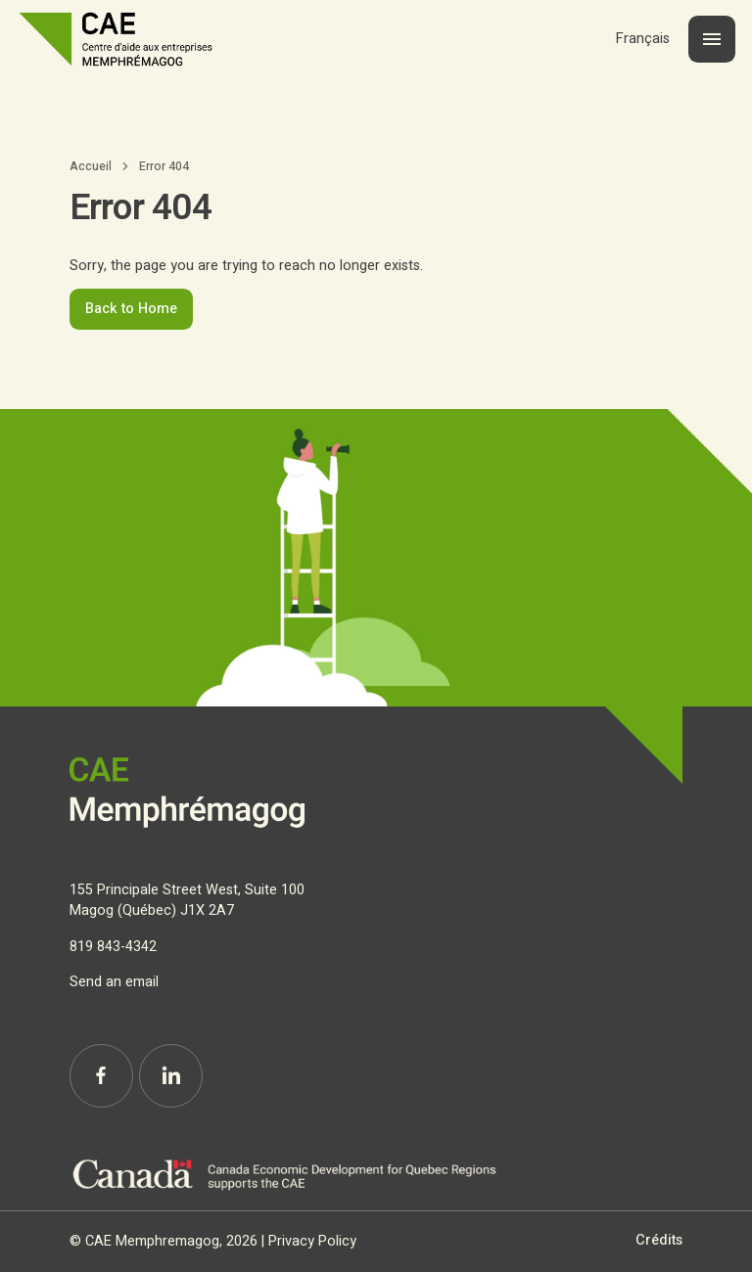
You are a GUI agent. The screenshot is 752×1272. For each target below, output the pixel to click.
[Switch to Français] (643, 39)
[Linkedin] (171, 1076)
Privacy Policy (312, 1241)
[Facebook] (101, 1076)
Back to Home (131, 308)
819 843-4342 (113, 946)
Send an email (114, 982)
